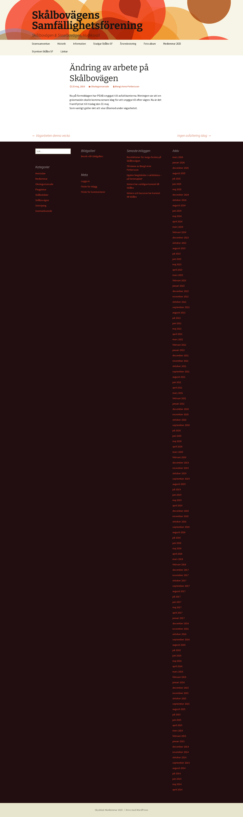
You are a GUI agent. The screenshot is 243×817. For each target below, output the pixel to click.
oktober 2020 (179, 419)
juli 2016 (176, 650)
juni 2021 (176, 382)
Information (79, 43)
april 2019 (177, 505)
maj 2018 (176, 548)
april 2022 (177, 334)
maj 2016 (176, 660)
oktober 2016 (179, 634)
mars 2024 (177, 226)
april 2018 (177, 553)
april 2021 (177, 387)
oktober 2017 (179, 580)
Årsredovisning (128, 43)
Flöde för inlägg (89, 186)
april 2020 (177, 446)
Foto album (150, 43)
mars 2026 (177, 157)
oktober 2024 (179, 200)
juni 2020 (176, 435)
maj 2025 (176, 189)
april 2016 (177, 666)
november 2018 (180, 516)
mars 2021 (177, 392)
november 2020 (180, 414)
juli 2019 (176, 489)
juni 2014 (176, 778)
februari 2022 (179, 344)
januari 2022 (178, 350)
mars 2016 (177, 671)
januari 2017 (178, 618)
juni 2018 (176, 543)
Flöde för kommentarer (93, 191)
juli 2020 (176, 430)
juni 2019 (176, 494)
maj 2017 (176, 607)
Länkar (64, 51)
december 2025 (180, 167)
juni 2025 (176, 183)
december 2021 (180, 355)
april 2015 (177, 725)
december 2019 (180, 462)
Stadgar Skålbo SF (103, 43)
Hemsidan (40, 173)
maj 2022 (176, 328)
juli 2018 (176, 537)
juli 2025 (176, 178)
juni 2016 (176, 655)
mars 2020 (177, 451)
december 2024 (180, 194)
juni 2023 (176, 259)
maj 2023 (176, 264)
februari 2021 (179, 398)
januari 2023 (178, 285)
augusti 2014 (178, 768)
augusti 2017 (178, 591)
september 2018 (181, 526)
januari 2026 (178, 162)
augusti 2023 (178, 248)
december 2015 (180, 687)
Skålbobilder (41, 194)
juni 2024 (176, 210)
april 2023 (177, 269)
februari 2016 (179, 677)
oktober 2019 (179, 473)
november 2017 (180, 575)
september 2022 (181, 307)
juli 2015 (176, 714)
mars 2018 (177, 559)
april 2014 (177, 789)
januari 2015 (178, 741)
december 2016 (180, 623)
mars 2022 (177, 339)
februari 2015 (179, 735)
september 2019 (181, 478)
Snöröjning (40, 205)
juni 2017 (176, 602)
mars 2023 (177, 275)
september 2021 (181, 371)
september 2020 (181, 425)
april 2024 (177, 221)
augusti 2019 (178, 484)
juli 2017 (176, 596)
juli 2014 (176, 773)
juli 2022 (176, 317)
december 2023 (180, 237)
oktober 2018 (179, 521)
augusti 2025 (178, 173)
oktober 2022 (179, 301)
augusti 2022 (178, 312)
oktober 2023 (179, 242)
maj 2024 (176, 216)
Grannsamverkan (41, 43)
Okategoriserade (100, 86)
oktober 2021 (179, 366)
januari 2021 (178, 403)
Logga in (85, 181)
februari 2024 (179, 232)
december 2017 (180, 569)
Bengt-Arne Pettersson (127, 86)
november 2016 (180, 628)
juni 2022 (176, 323)
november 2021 (180, 360)
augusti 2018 (178, 532)
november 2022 (180, 296)
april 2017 (177, 612)
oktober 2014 (179, 757)
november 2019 (180, 468)
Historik (61, 43)
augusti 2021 (178, 376)
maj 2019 (176, 500)
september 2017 (181, 585)
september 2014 (181, 762)
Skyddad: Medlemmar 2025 (109, 809)
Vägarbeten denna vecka (51, 135)
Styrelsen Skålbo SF (42, 51)
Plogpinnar (40, 189)
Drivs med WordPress (137, 809)
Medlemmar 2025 (172, 43)
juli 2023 (176, 253)
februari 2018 (179, 564)
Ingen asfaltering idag (194, 135)
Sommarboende (43, 210)
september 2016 (181, 639)
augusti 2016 (178, 644)
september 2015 (181, 703)
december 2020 (180, 409)
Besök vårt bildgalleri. (92, 156)
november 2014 (180, 752)
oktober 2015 (179, 698)
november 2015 (180, 693)
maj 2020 (176, 441)
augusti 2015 (178, 709)
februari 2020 (179, 457)
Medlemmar (41, 178)
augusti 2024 (178, 205)
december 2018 (180, 510)
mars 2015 (177, 730)
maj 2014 (176, 784)
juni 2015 (176, 719)
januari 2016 (178, 682)
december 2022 (180, 291)
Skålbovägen (42, 200)
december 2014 (180, 746)
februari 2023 (179, 280)
